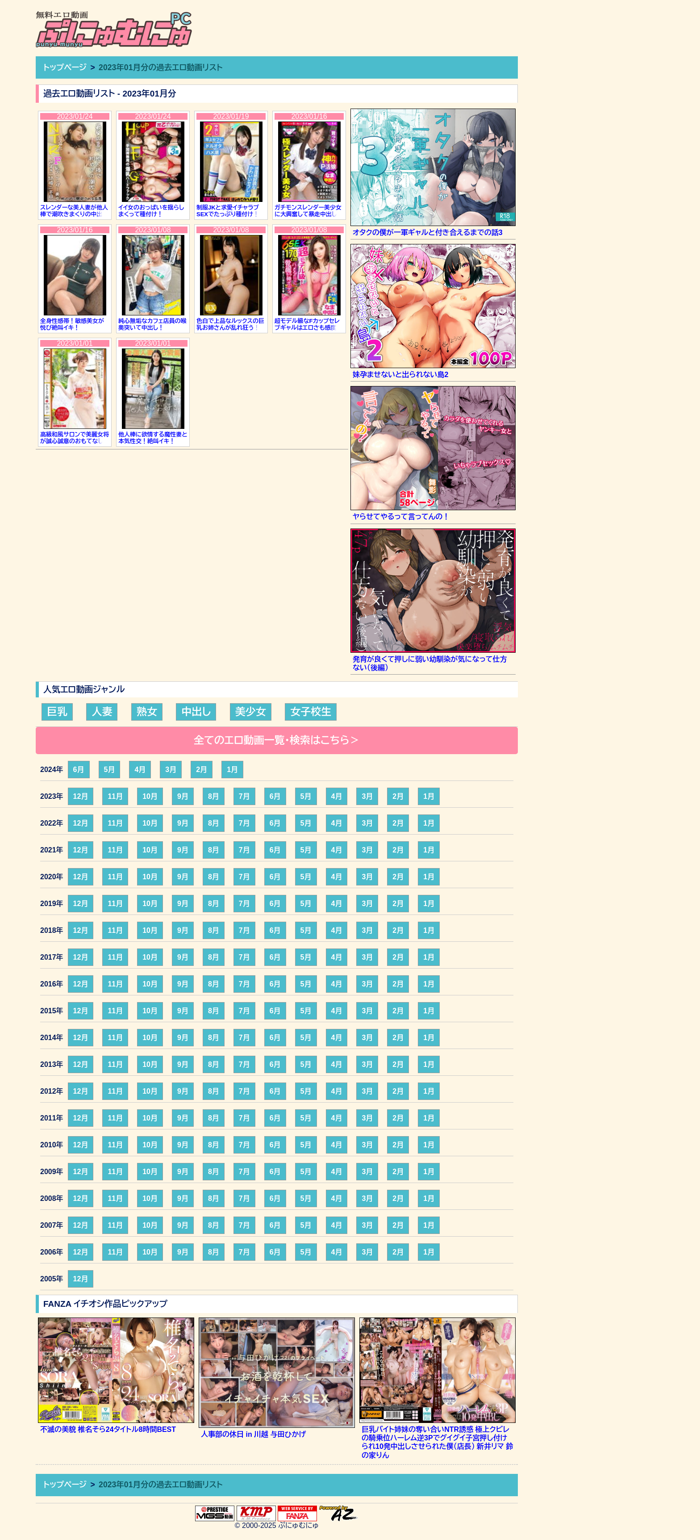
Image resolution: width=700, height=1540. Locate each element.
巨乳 (57, 712)
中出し (196, 712)
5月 (109, 769)
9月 (182, 796)
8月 (213, 796)
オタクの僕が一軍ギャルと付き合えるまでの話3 (428, 232)
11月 (115, 796)
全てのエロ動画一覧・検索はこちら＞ (277, 740)
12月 (80, 796)
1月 (232, 769)
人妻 (102, 712)
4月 (140, 769)
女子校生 (310, 712)
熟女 (147, 712)
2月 (201, 769)
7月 (244, 796)
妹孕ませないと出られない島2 (401, 374)
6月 (78, 769)
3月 (170, 769)
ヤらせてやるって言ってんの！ (401, 516)
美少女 (250, 712)
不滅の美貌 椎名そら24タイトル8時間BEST (108, 1429)
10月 (150, 796)
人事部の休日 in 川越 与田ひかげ (253, 1434)
